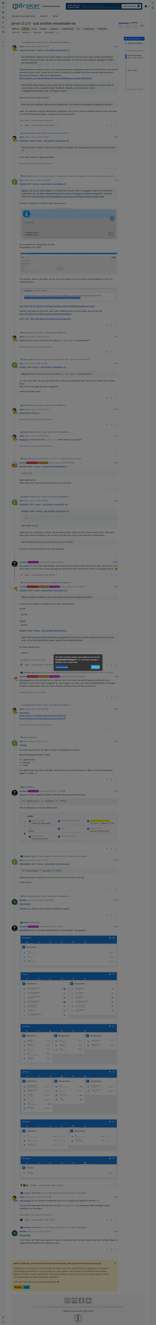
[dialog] (78, 662)
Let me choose (62, 667)
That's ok (95, 667)
